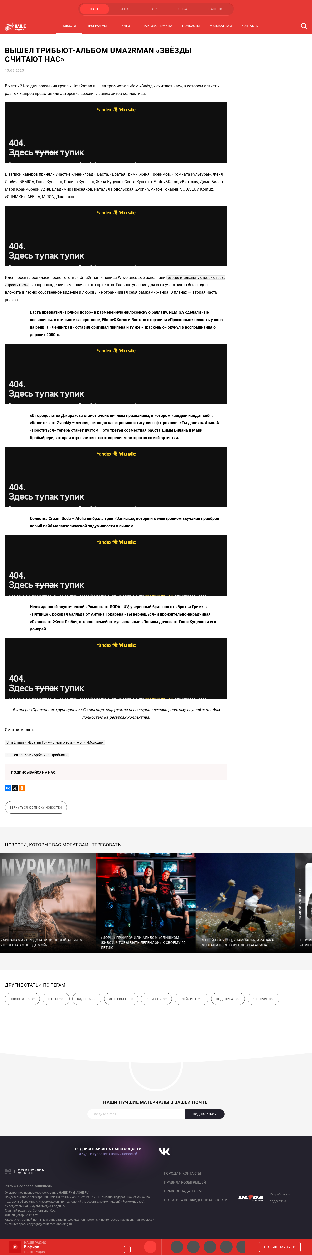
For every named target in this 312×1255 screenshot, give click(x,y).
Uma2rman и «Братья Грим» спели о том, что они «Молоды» (55, 742)
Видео (125, 26)
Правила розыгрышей (185, 1182)
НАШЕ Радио (150, 1247)
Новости (69, 26)
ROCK (124, 9)
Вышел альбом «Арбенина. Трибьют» (36, 755)
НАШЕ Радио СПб (193, 1247)
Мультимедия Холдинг (24, 1171)
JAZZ (153, 9)
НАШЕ (94, 9)
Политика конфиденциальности (195, 1200)
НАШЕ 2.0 (177, 1247)
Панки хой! (242, 1247)
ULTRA (182, 9)
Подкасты (191, 26)
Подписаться (204, 1114)
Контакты (250, 26)
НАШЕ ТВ (215, 9)
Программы (97, 26)
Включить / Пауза (15, 1247)
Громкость (127, 1249)
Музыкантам (221, 26)
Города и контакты (182, 1173)
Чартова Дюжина (157, 26)
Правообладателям (183, 1191)
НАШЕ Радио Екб (210, 1247)
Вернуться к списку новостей (36, 807)
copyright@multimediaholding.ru (49, 1224)
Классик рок (226, 1247)
